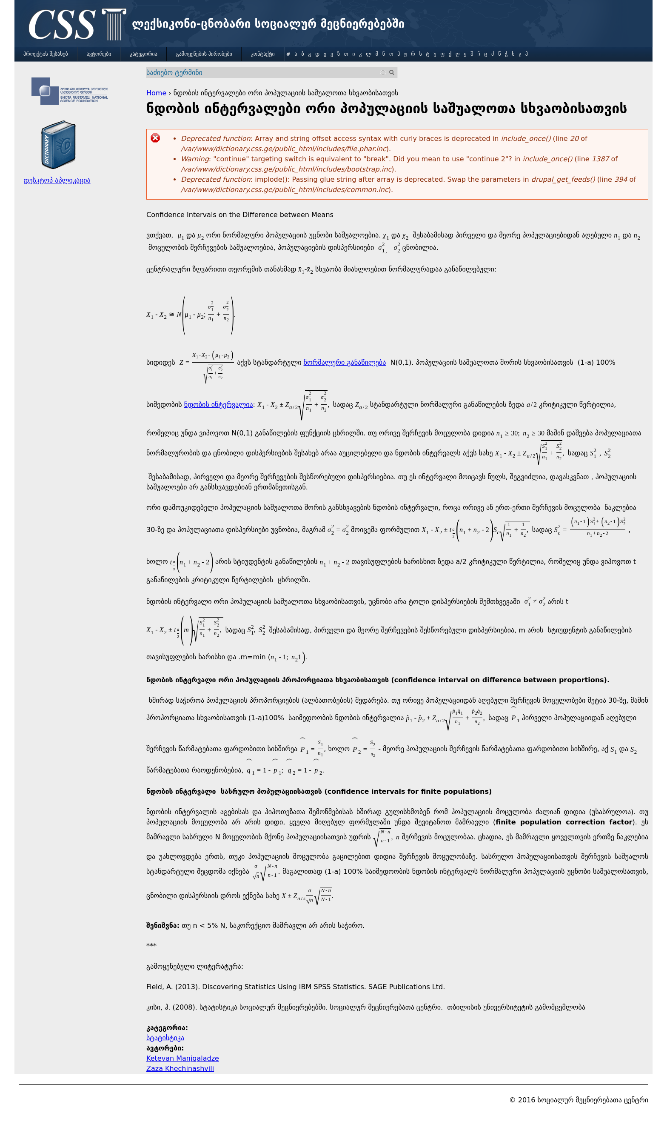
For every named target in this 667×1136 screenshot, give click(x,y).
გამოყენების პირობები (204, 54)
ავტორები (99, 54)
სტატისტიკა (165, 1038)
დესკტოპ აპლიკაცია (56, 180)
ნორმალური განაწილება (345, 362)
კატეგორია (143, 54)
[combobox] (266, 72)
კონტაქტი (263, 54)
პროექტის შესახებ (45, 54)
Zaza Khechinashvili (180, 1068)
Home (156, 93)
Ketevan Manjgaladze (182, 1058)
